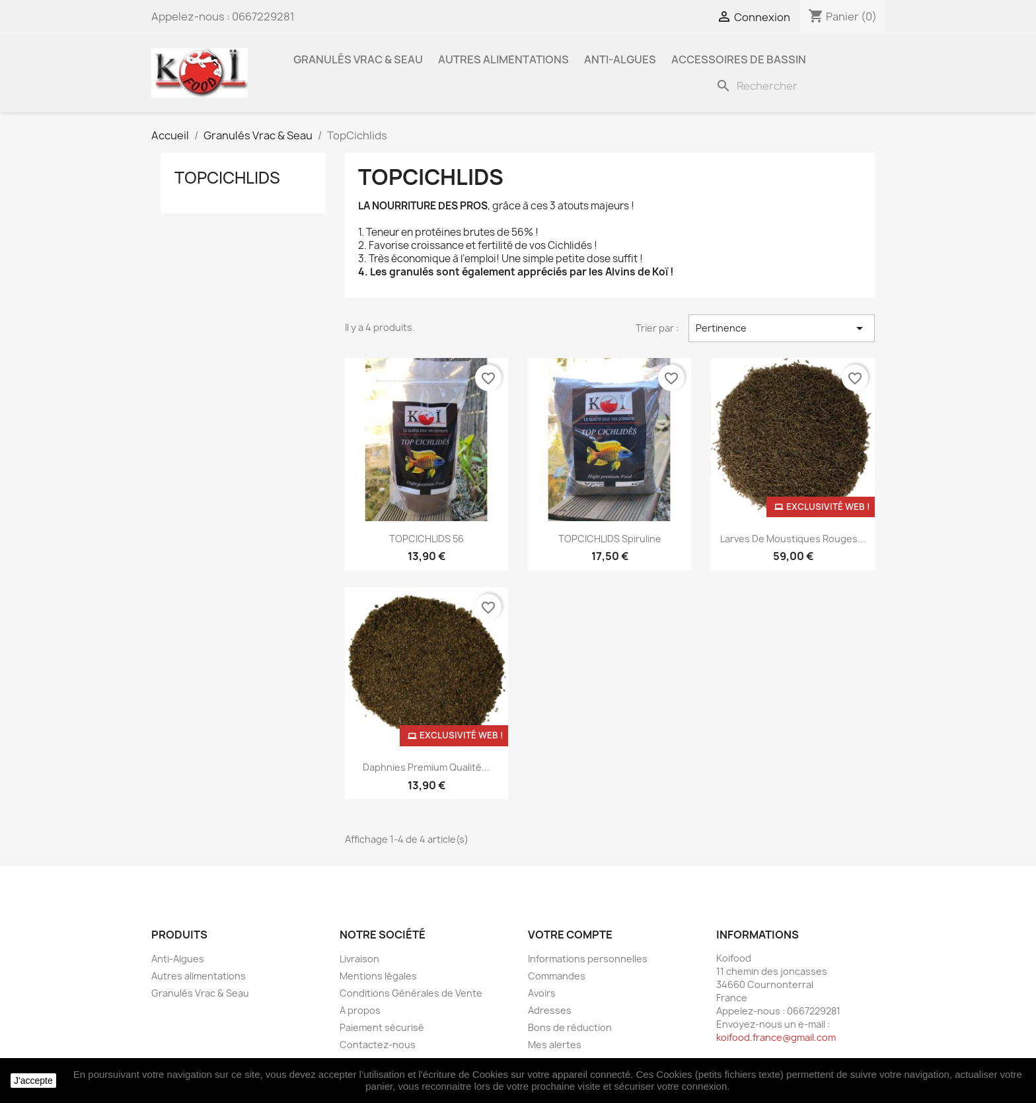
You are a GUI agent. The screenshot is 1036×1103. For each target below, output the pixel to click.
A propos (360, 1010)
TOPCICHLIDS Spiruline (609, 538)
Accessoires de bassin (738, 59)
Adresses (550, 1010)
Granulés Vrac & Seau (358, 59)
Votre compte (570, 934)
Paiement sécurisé (382, 1027)
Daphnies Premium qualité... (426, 767)
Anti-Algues (620, 59)
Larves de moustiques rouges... (793, 538)
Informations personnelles (588, 958)
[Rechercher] (797, 86)
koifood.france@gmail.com (776, 1037)
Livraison (359, 958)
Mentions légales (378, 976)
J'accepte (33, 1080)
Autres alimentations (503, 59)
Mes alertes (554, 1044)
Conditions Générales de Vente (411, 993)
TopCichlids (227, 177)
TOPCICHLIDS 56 (426, 538)
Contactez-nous (378, 1044)
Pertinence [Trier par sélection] (782, 328)
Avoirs (542, 993)
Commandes (556, 976)
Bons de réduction (570, 1027)
